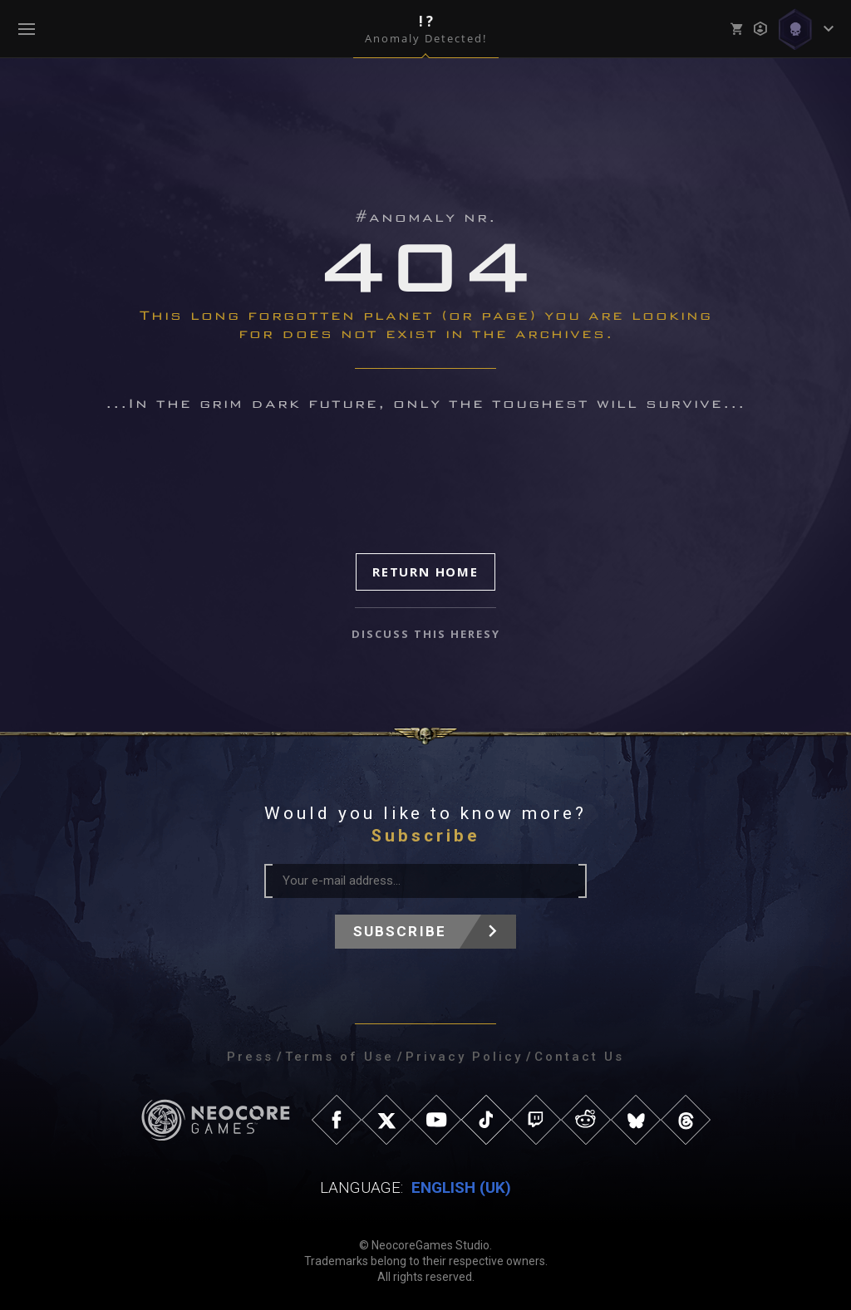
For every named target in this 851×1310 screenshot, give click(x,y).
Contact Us (579, 1056)
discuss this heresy (426, 633)
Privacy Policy (464, 1056)
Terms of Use (339, 1056)
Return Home (425, 571)
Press (250, 1056)
